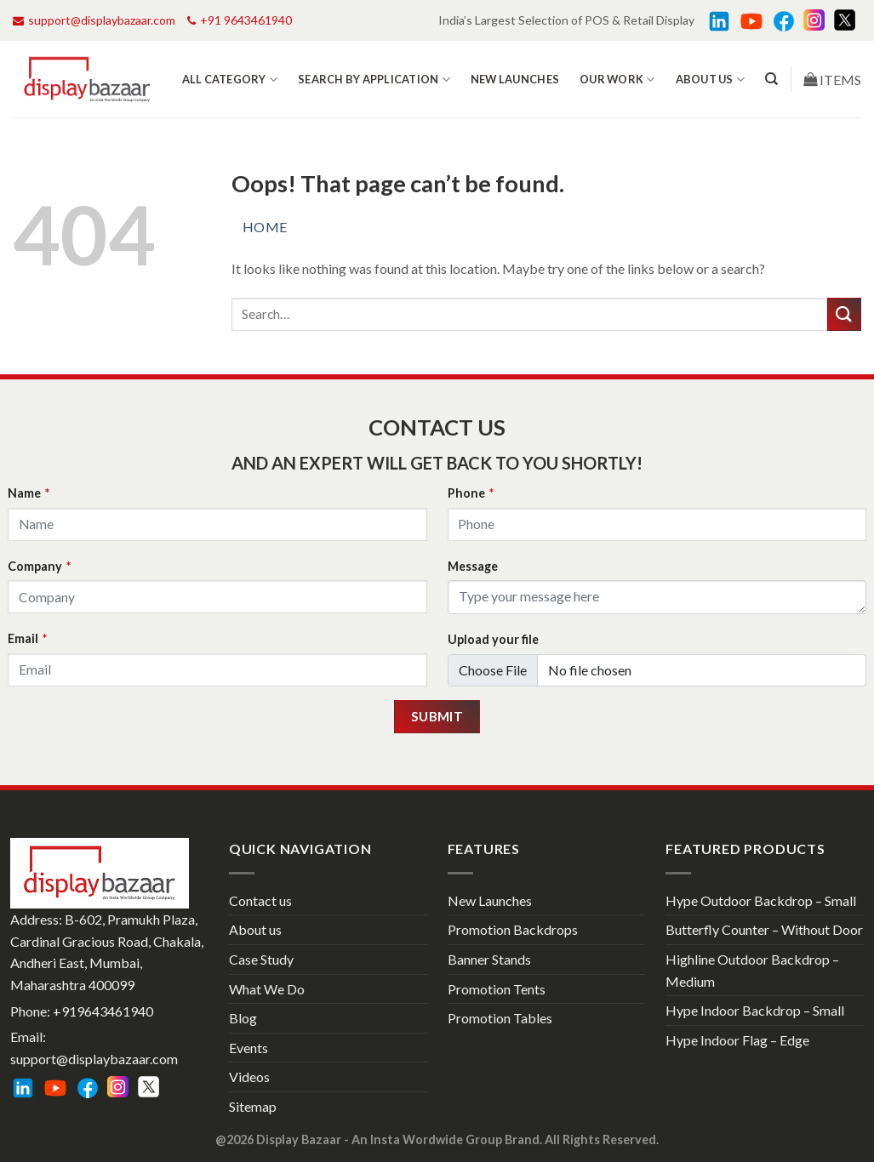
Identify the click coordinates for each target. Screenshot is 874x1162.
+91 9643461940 (239, 20)
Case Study (261, 959)
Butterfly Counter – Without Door (764, 929)
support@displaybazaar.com (94, 20)
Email (27, 638)
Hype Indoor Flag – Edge (737, 1040)
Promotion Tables (500, 1018)
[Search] (771, 79)
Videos (249, 1076)
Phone (471, 493)
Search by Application (374, 79)
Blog (243, 1018)
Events (248, 1048)
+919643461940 (103, 1011)
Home (265, 227)
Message (473, 566)
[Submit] (844, 314)
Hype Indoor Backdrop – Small (754, 1010)
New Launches (515, 79)
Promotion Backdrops (513, 929)
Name (28, 493)
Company (39, 566)
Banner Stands (489, 959)
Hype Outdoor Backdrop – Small (760, 900)
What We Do (267, 989)
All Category (230, 79)
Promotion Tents (497, 989)
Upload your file (493, 639)
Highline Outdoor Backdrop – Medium (752, 970)
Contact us (260, 900)
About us (710, 79)
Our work (617, 79)
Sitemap (253, 1106)
